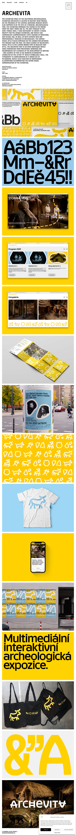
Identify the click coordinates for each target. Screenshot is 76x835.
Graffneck (5, 85)
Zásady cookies (57, 832)
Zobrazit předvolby (68, 829)
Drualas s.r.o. (6, 84)
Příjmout (46, 829)
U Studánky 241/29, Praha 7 (9, 831)
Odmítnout (57, 829)
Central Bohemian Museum (9, 68)
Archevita (5, 69)
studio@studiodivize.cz (8, 832)
